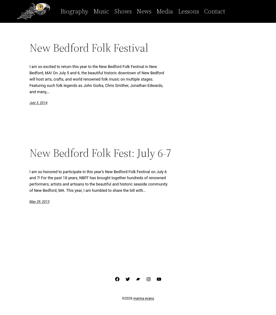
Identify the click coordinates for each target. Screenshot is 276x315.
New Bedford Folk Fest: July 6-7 (100, 152)
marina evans (143, 298)
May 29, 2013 (40, 202)
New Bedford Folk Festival (89, 47)
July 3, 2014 (39, 103)
